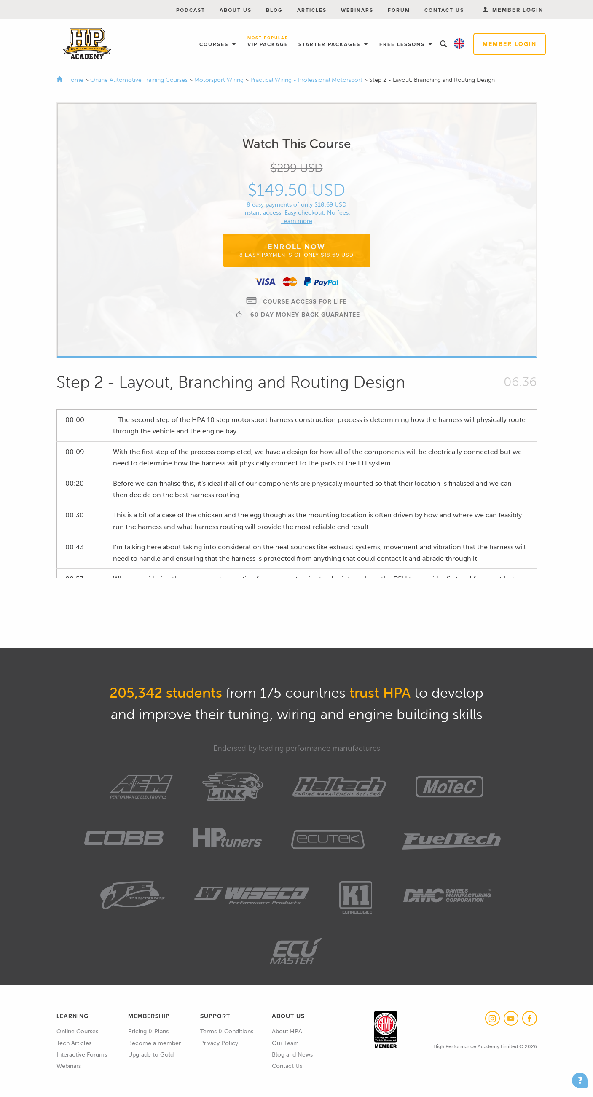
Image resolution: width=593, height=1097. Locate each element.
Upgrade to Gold (151, 1054)
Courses (215, 44)
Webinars (357, 10)
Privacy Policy (219, 1043)
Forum (399, 10)
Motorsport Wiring (219, 79)
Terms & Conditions (226, 1031)
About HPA (287, 1031)
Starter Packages (330, 44)
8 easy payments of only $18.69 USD (296, 204)
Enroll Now (296, 250)
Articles (312, 10)
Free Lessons (403, 44)
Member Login (510, 44)
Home (74, 79)
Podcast (190, 10)
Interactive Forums (81, 1054)
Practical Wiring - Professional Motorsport (307, 79)
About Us (236, 10)
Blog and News (292, 1054)
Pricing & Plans (148, 1031)
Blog (274, 10)
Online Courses (77, 1031)
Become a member (154, 1043)
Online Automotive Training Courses (139, 79)
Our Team (285, 1043)
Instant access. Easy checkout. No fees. (296, 212)
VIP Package (267, 42)
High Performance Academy (87, 43)
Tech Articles (73, 1043)
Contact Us (444, 10)
